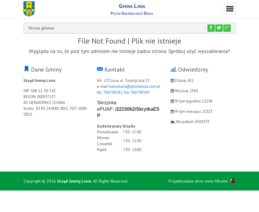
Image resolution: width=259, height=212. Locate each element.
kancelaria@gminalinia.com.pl (134, 86)
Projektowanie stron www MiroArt (202, 181)
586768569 (140, 92)
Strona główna (41, 28)
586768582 (113, 92)
